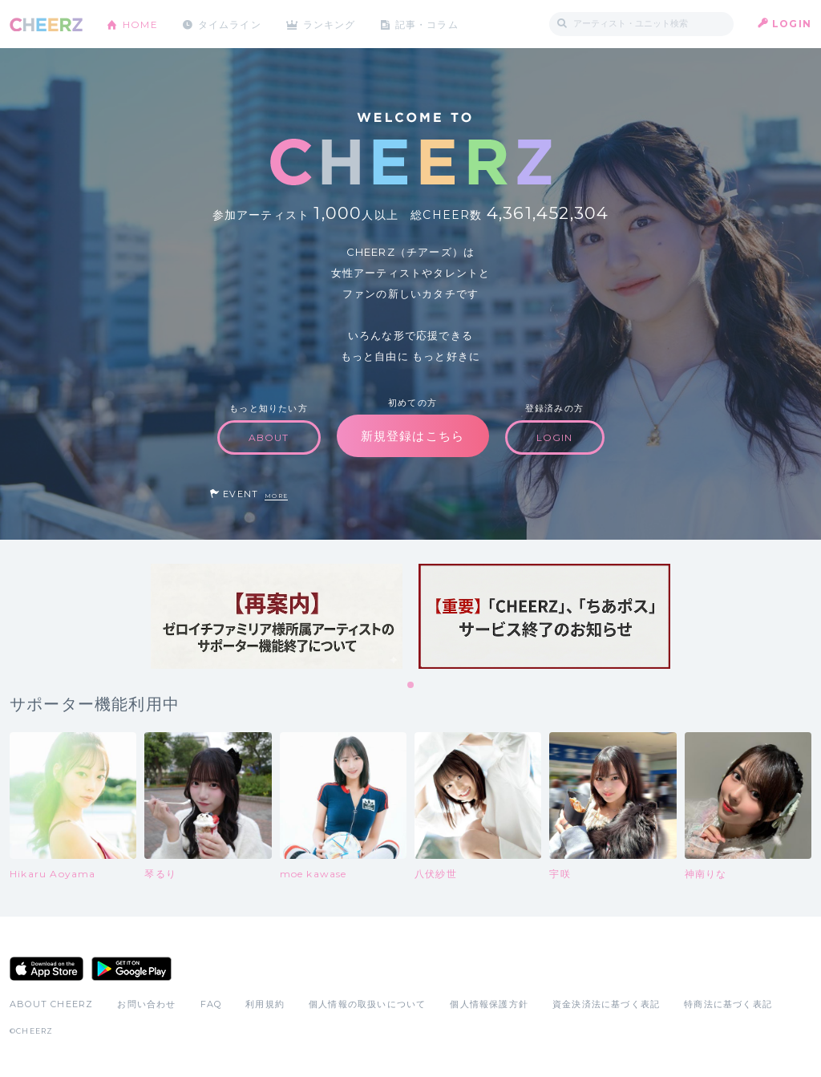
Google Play (131, 969)
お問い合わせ (146, 1004)
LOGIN (791, 24)
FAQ (211, 1004)
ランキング (331, 24)
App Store (46, 969)
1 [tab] (411, 686)
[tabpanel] (276, 616)
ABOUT (269, 437)
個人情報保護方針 (489, 1004)
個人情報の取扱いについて (367, 1004)
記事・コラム (428, 24)
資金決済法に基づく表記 (606, 1004)
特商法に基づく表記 (728, 1004)
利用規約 (265, 1004)
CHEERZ (46, 24)
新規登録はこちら (413, 435)
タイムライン (229, 24)
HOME (140, 24)
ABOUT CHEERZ (51, 1004)
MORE (276, 496)
